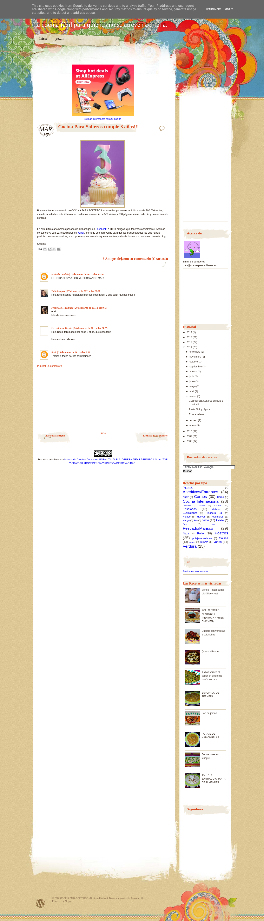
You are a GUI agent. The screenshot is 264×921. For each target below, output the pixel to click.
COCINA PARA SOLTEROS (74, 898)
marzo (193, 396)
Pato (185, 524)
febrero (194, 420)
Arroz (186, 497)
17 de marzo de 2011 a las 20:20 (83, 291)
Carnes (200, 496)
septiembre (196, 366)
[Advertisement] (102, 57)
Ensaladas (190, 509)
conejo (202, 506)
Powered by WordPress (40, 903)
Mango (186, 520)
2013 (190, 337)
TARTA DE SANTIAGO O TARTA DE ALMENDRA (213, 779)
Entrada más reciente (155, 435)
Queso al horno (210, 651)
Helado (187, 516)
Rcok (54, 352)
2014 (190, 332)
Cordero (218, 505)
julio (192, 376)
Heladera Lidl (214, 513)
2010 (190, 431)
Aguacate (188, 487)
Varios (217, 541)
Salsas (223, 538)
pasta (205, 520)
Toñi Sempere (58, 291)
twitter (81, 232)
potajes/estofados (202, 538)
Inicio (43, 38)
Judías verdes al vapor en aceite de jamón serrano (212, 676)
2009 (190, 436)
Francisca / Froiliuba (62, 307)
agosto (194, 371)
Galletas (216, 509)
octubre (194, 361)
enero (193, 425)
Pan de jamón (209, 713)
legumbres (217, 516)
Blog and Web (138, 898)
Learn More (213, 9)
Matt (106, 898)
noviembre (196, 356)
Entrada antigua (55, 435)
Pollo (200, 533)
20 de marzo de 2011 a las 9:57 (91, 307)
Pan (196, 520)
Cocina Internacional (201, 501)
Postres (221, 533)
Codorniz (187, 506)
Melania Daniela (60, 274)
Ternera (204, 542)
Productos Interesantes (195, 571)
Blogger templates (118, 898)
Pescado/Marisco (198, 528)
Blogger (68, 901)
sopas (192, 542)
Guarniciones (190, 513)
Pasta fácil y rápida (199, 409)
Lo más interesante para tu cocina (102, 119)
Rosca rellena (196, 414)
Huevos (201, 516)
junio (193, 381)
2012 (190, 342)
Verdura (190, 546)
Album (59, 39)
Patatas (220, 520)
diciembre (195, 351)
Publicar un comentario (49, 366)
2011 (190, 347)
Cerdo (220, 497)
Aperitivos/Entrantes (200, 492)
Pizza (186, 533)
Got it (229, 9)
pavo (213, 524)
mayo (193, 386)
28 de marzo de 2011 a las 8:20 (74, 352)
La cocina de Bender (61, 328)
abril (192, 391)
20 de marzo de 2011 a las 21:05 (90, 328)
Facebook (102, 229)
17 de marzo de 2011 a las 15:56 (87, 274)
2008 (190, 441)
